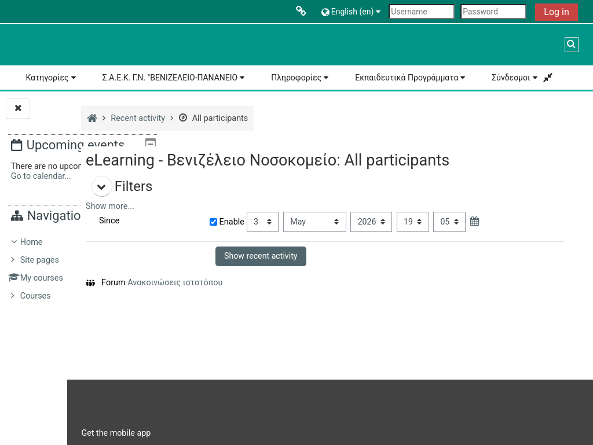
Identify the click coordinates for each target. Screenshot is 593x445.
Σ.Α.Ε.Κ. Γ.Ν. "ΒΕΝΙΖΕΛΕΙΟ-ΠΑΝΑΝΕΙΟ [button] (170, 77)
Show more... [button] (206, 206)
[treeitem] (83, 269)
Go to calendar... (41, 176)
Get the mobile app (212, 432)
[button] (352, 11)
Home (31, 242)
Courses (35, 296)
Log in (556, 11)
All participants (310, 118)
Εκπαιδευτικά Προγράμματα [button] (406, 77)
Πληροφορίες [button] (296, 77)
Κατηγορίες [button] (46, 77)
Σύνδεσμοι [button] (511, 77)
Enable (299, 222)
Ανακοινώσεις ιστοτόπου (271, 283)
